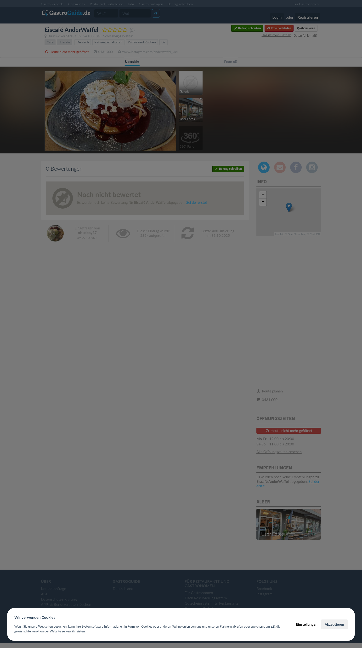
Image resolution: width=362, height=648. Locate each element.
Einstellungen (306, 624)
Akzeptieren (334, 624)
